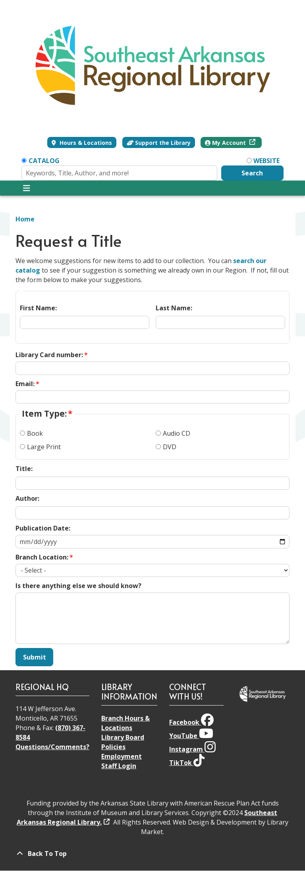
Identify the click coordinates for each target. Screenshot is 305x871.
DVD (169, 446)
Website (266, 160)
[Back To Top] (152, 853)
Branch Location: (41, 557)
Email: (25, 383)
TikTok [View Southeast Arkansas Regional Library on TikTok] (187, 762)
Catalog (44, 160)
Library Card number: (49, 354)
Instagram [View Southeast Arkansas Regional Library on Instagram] (192, 749)
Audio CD (176, 433)
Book (35, 433)
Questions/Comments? (52, 746)
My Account (226, 142)
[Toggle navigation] (26, 188)
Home (25, 219)
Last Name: (174, 308)
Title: (24, 468)
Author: (27, 498)
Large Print (44, 446)
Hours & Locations (85, 142)
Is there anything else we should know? (78, 585)
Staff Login (118, 765)
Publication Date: (42, 528)
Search (252, 173)
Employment (121, 756)
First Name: (38, 308)
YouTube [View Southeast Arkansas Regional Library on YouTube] (191, 735)
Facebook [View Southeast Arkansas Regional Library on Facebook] (191, 722)
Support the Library (159, 142)
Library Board (122, 737)
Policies (113, 746)
